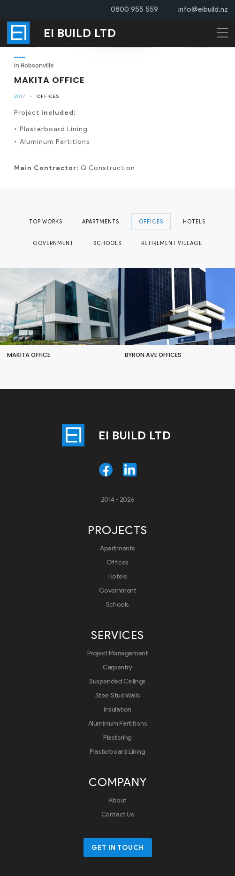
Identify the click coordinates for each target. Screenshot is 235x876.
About (117, 800)
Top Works (45, 221)
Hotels (194, 221)
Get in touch (117, 848)
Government (53, 243)
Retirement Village (171, 243)
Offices (48, 96)
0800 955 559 (134, 9)
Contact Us (117, 814)
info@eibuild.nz (203, 9)
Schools (107, 243)
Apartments (100, 221)
